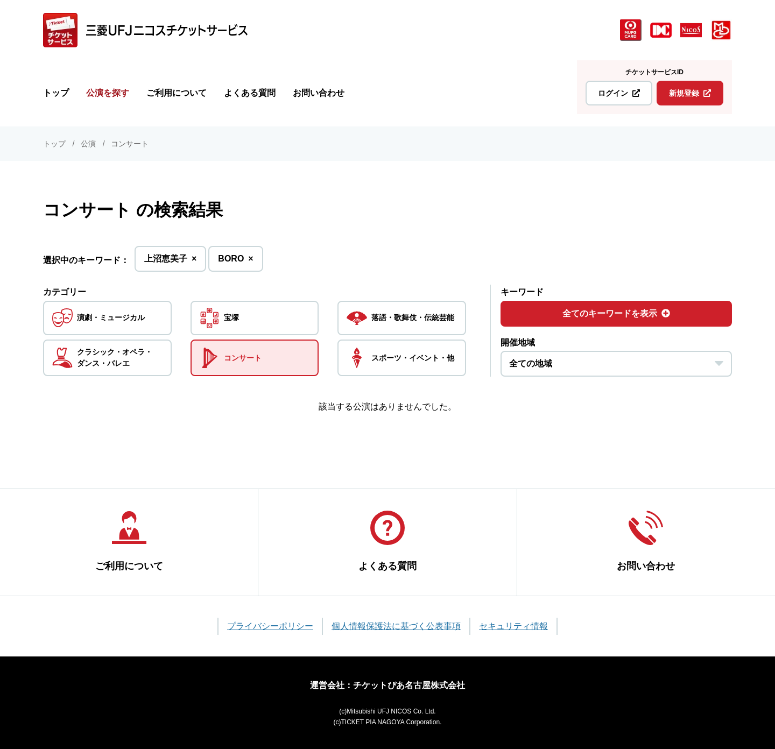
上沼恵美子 (170, 262)
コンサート (130, 143)
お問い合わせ (318, 92)
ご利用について (176, 92)
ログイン (619, 93)
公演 (88, 143)
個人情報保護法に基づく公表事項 (396, 626)
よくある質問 (250, 92)
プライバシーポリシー (270, 626)
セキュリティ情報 (513, 626)
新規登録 (690, 93)
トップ (56, 92)
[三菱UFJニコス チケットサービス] (145, 30)
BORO (235, 262)
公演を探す (107, 92)
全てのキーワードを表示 (616, 313)
